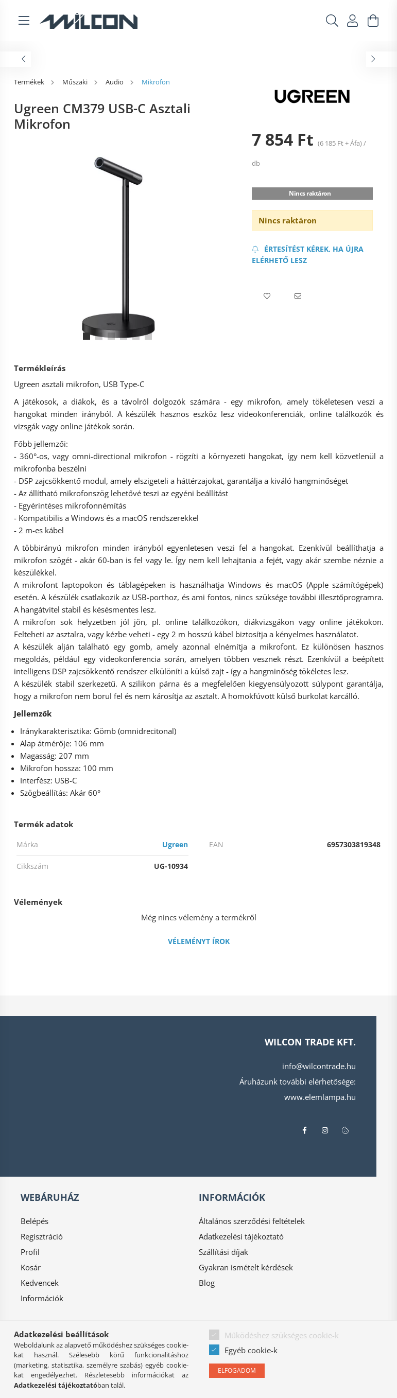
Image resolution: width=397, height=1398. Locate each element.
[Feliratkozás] (312, 254)
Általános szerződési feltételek (252, 1221)
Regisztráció (42, 1236)
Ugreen (175, 844)
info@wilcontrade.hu (319, 1066)
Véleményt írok (199, 941)
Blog (207, 1282)
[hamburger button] (24, 20)
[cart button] (373, 20)
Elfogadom (237, 1370)
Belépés (34, 1221)
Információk (42, 1298)
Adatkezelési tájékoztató (241, 1236)
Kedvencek (40, 1282)
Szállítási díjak (223, 1251)
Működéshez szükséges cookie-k (282, 1335)
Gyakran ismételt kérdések (246, 1267)
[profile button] (352, 20)
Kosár (31, 1267)
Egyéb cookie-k (251, 1350)
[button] (267, 296)
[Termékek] (30, 81)
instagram (325, 1130)
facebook (304, 1130)
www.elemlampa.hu (320, 1097)
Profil (30, 1251)
